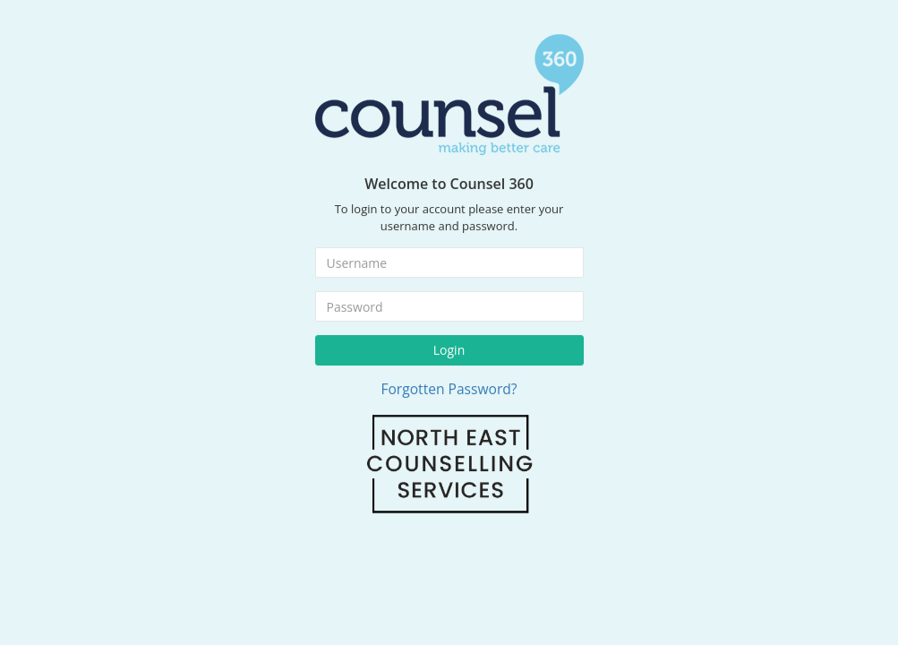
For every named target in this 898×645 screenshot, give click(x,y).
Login (449, 346)
